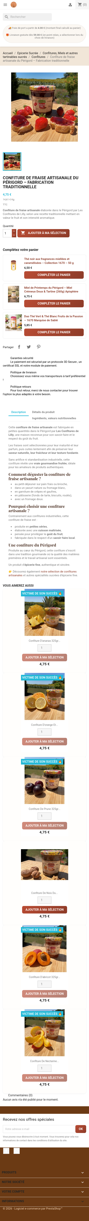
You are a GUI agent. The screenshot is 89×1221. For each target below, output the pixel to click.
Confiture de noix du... (44, 892)
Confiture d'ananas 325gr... (44, 640)
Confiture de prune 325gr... (44, 808)
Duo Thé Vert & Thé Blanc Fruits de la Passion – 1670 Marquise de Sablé (53, 318)
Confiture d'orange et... (44, 724)
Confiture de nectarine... (44, 1061)
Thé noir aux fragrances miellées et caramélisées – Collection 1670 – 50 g (49, 261)
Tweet (29, 347)
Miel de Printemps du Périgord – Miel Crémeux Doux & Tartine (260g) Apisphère (51, 289)
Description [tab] (18, 412)
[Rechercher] (27, 17)
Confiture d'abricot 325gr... (44, 977)
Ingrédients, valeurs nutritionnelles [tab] (54, 418)
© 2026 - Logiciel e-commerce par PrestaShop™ (33, 1208)
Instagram (17, 1151)
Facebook (6, 1151)
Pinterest (38, 347)
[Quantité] (7, 233)
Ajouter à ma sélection (43, 233)
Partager (19, 347)
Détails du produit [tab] (43, 412)
